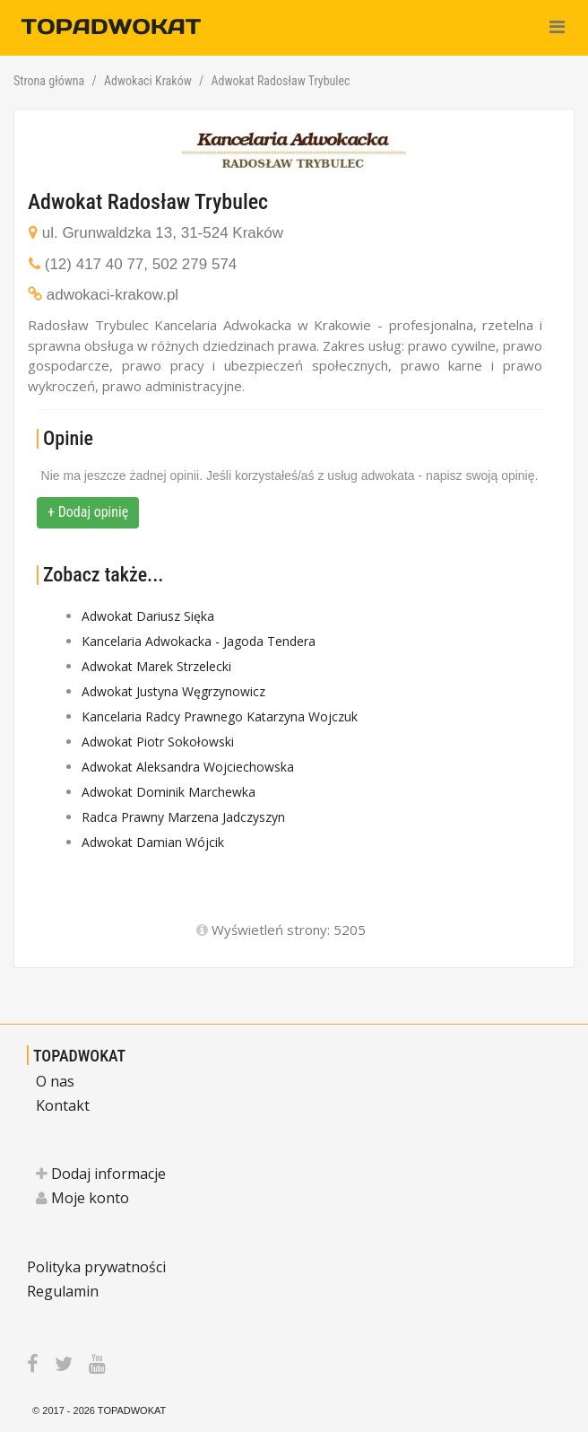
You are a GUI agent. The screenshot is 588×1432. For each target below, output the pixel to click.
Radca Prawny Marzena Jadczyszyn (183, 816)
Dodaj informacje (101, 1173)
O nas (55, 1081)
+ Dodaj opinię (88, 511)
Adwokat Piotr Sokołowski (158, 741)
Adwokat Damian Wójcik (153, 842)
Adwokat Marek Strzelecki (156, 666)
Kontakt (63, 1105)
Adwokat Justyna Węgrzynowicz (173, 691)
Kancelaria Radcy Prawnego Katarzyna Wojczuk (220, 716)
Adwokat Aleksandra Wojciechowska (188, 766)
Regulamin (63, 1291)
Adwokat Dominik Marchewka (168, 791)
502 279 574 (195, 264)
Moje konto (82, 1198)
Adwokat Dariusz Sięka (148, 615)
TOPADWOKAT (79, 1055)
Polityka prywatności (96, 1267)
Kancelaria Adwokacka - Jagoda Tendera (199, 641)
